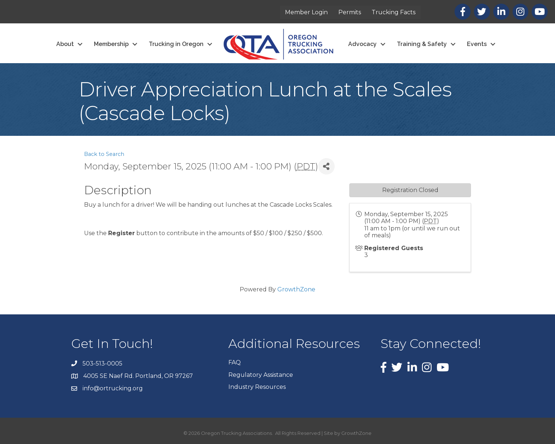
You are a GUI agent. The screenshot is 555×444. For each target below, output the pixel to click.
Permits (349, 12)
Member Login (306, 12)
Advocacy (362, 44)
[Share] (326, 166)
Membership (111, 44)
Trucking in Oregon (176, 44)
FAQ (234, 362)
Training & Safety (422, 44)
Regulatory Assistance (260, 374)
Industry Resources (257, 386)
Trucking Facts (393, 12)
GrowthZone (296, 289)
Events (477, 44)
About (65, 44)
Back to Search (104, 154)
